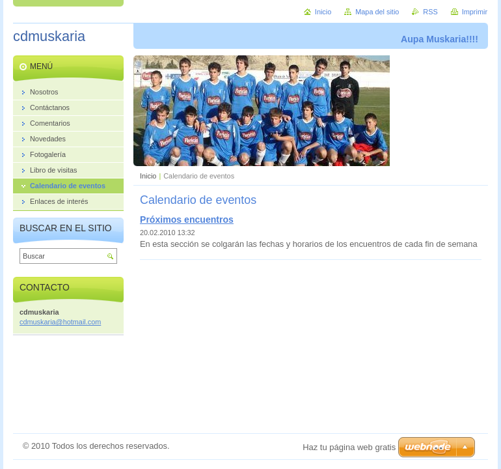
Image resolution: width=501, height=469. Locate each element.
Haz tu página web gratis (349, 447)
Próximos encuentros (187, 219)
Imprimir (474, 12)
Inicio (148, 176)
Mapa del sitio (377, 12)
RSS (430, 12)
